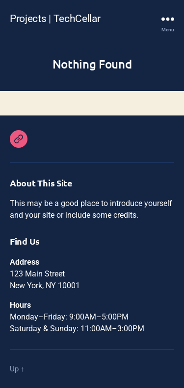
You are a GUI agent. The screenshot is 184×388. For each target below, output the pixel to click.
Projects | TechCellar (55, 19)
